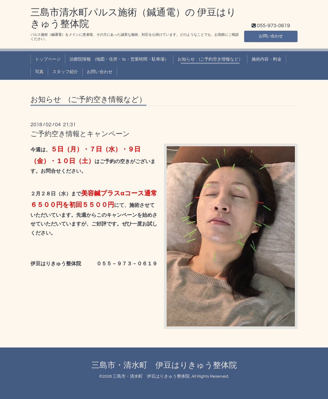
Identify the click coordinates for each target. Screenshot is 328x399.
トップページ (48, 59)
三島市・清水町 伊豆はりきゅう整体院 (164, 365)
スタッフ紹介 (65, 72)
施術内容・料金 (267, 59)
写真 (39, 72)
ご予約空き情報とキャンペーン (80, 134)
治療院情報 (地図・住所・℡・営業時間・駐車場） (119, 59)
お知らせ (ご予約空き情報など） (210, 59)
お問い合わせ (271, 36)
